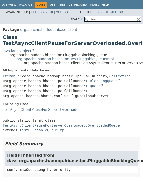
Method (62, 12)
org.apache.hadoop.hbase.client (48, 30)
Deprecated (77, 4)
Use (52, 4)
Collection (120, 76)
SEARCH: (76, 19)
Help (105, 4)
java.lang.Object (17, 51)
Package (25, 4)
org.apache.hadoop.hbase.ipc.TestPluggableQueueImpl (65, 59)
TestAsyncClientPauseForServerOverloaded (42, 110)
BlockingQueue (104, 81)
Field (35, 12)
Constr (47, 12)
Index (94, 4)
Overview (9, 4)
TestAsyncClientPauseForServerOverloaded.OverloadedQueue (61, 125)
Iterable (11, 76)
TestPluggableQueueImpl (42, 130)
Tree (61, 4)
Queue (95, 86)
